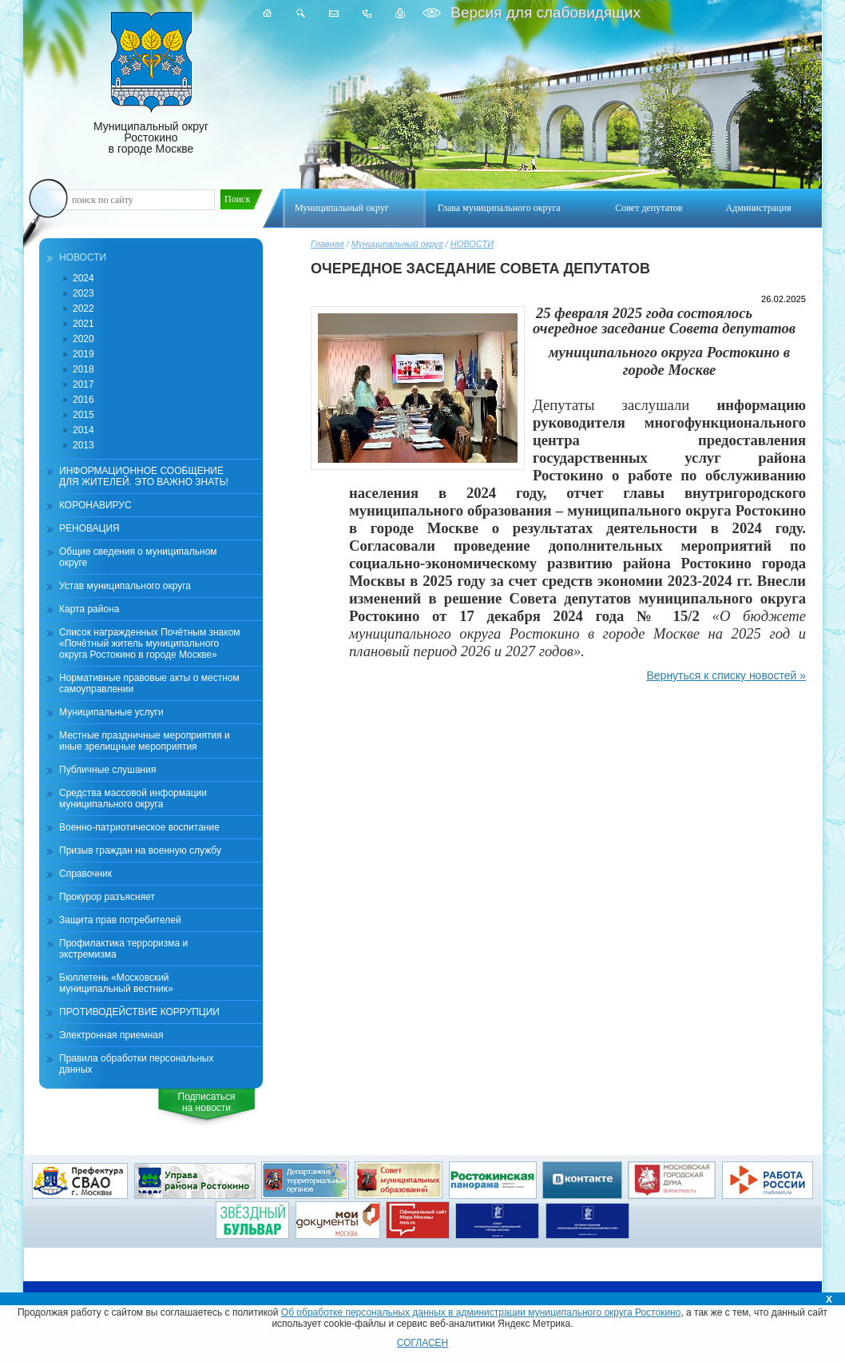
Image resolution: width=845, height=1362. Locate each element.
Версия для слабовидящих (543, 12)
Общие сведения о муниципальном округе (138, 557)
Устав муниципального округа (125, 585)
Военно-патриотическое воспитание (139, 827)
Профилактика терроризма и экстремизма (123, 949)
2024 (83, 278)
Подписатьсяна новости (207, 1102)
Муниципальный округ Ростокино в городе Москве (150, 83)
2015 (83, 414)
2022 (83, 308)
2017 (83, 384)
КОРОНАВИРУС (95, 505)
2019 (83, 354)
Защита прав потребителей (120, 920)
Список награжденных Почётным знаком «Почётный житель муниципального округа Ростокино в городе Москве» (149, 643)
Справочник (85, 873)
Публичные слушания (107, 769)
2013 (83, 445)
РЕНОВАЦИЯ (89, 528)
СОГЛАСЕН (423, 1342)
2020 (83, 338)
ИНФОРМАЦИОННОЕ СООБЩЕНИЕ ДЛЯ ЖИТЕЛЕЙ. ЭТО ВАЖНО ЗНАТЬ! (143, 476)
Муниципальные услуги (111, 712)
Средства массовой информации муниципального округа (133, 798)
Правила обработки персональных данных (136, 1064)
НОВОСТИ (472, 244)
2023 (83, 293)
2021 (83, 323)
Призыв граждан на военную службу (140, 850)
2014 (83, 430)
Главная (327, 244)
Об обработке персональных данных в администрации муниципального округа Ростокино (481, 1312)
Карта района (89, 609)
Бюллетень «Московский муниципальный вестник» (116, 983)
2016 (83, 399)
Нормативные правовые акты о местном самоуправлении (149, 683)
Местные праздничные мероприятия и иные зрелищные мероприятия (144, 741)
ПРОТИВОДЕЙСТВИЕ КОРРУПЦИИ (139, 1012)
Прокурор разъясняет (107, 896)
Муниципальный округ (397, 244)
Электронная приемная (111, 1035)
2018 (83, 369)
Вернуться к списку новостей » (726, 675)
